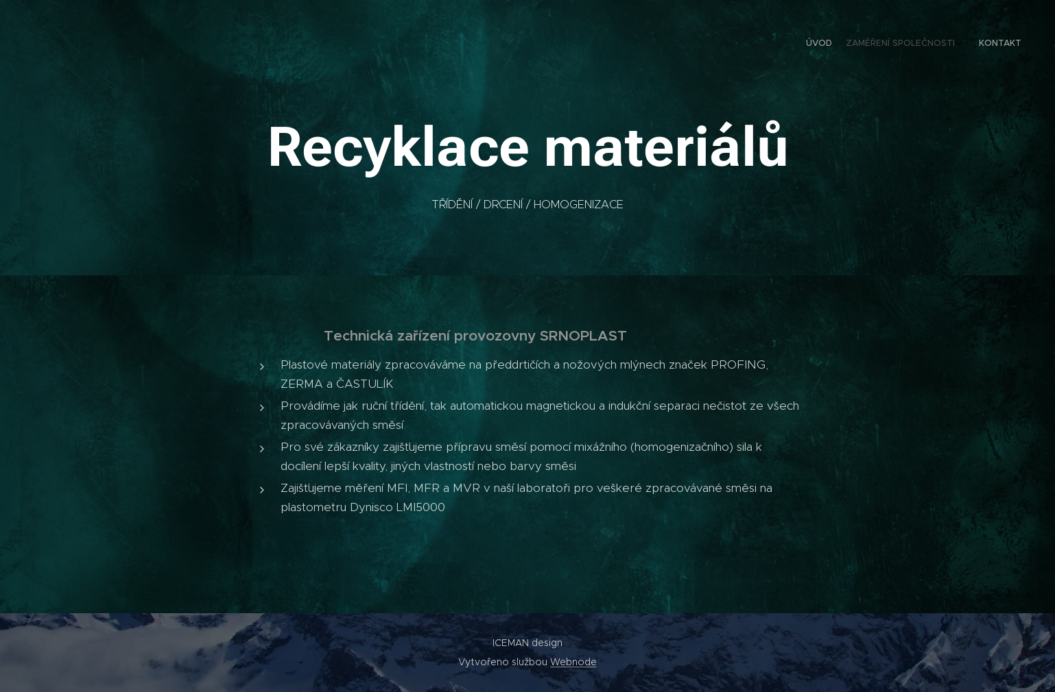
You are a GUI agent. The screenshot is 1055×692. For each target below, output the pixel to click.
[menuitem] (985, 44)
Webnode (573, 662)
